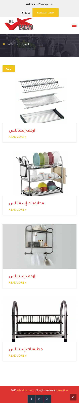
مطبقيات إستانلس (26, 349)
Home (10, 44)
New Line (63, 390)
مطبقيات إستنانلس (26, 203)
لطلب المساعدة (45, 12)
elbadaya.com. (26, 390)
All (8, 68)
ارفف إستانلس (22, 130)
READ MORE (17, 136)
